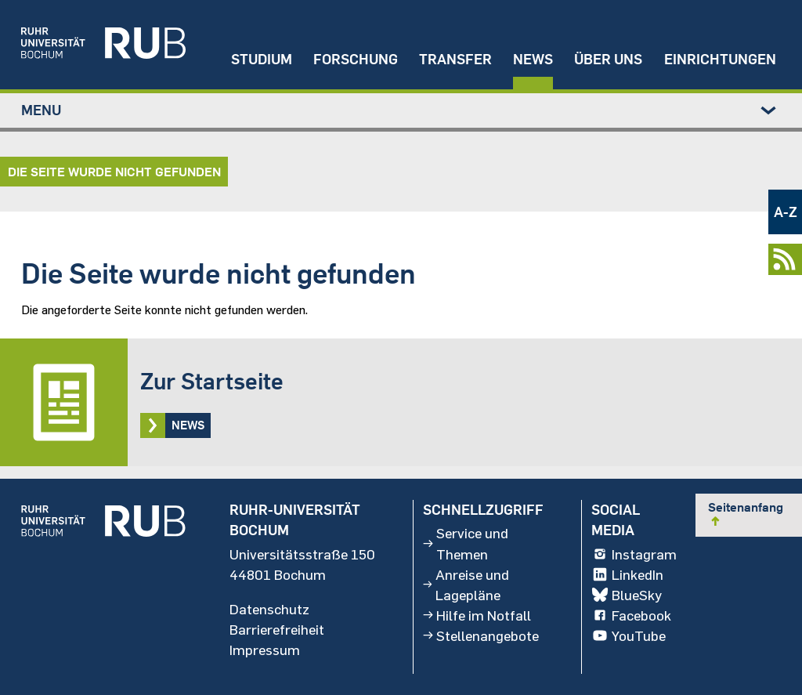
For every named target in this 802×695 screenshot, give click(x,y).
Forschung (355, 59)
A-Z (785, 212)
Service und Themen (465, 543)
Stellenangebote (481, 635)
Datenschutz (269, 608)
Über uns (608, 59)
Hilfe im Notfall (477, 615)
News (533, 59)
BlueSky (626, 594)
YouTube (628, 635)
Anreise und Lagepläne (465, 584)
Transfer (455, 59)
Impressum (264, 649)
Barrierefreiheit (276, 629)
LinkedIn (627, 573)
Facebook (630, 615)
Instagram (633, 553)
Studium (261, 59)
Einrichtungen (720, 59)
